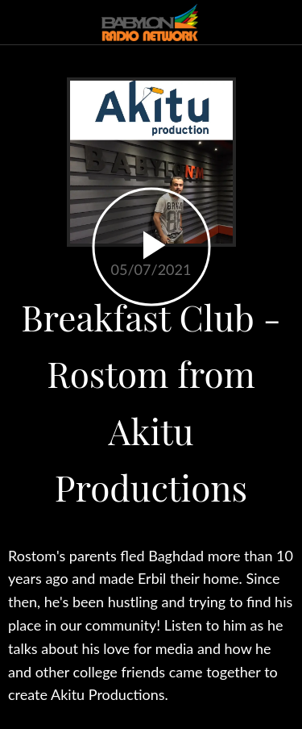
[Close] (22, 22)
